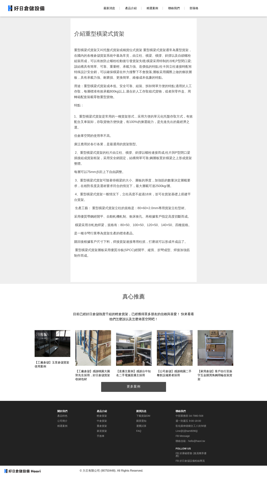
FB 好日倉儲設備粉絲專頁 (190, 460)
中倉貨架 (102, 420)
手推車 (100, 436)
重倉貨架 (102, 425)
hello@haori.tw (196, 441)
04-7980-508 (196, 415)
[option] (52, 349)
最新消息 (109, 8)
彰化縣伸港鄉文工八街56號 (191, 425)
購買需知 (141, 420)
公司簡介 (62, 420)
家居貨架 (102, 430)
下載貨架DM (143, 415)
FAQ (138, 430)
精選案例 (152, 8)
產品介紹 (131, 8)
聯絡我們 (174, 8)
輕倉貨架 (102, 415)
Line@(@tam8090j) (187, 430)
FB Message (183, 436)
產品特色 (62, 415)
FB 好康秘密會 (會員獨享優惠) (191, 454)
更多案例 (133, 386)
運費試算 (141, 425)
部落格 (194, 8)
